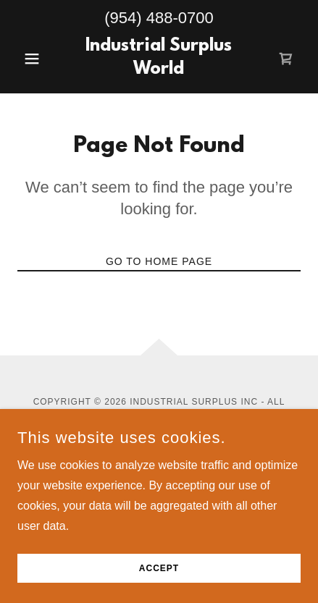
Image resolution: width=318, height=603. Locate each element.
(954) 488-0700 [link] (158, 18)
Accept (159, 568)
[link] (159, 58)
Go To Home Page (159, 261)
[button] (38, 58)
